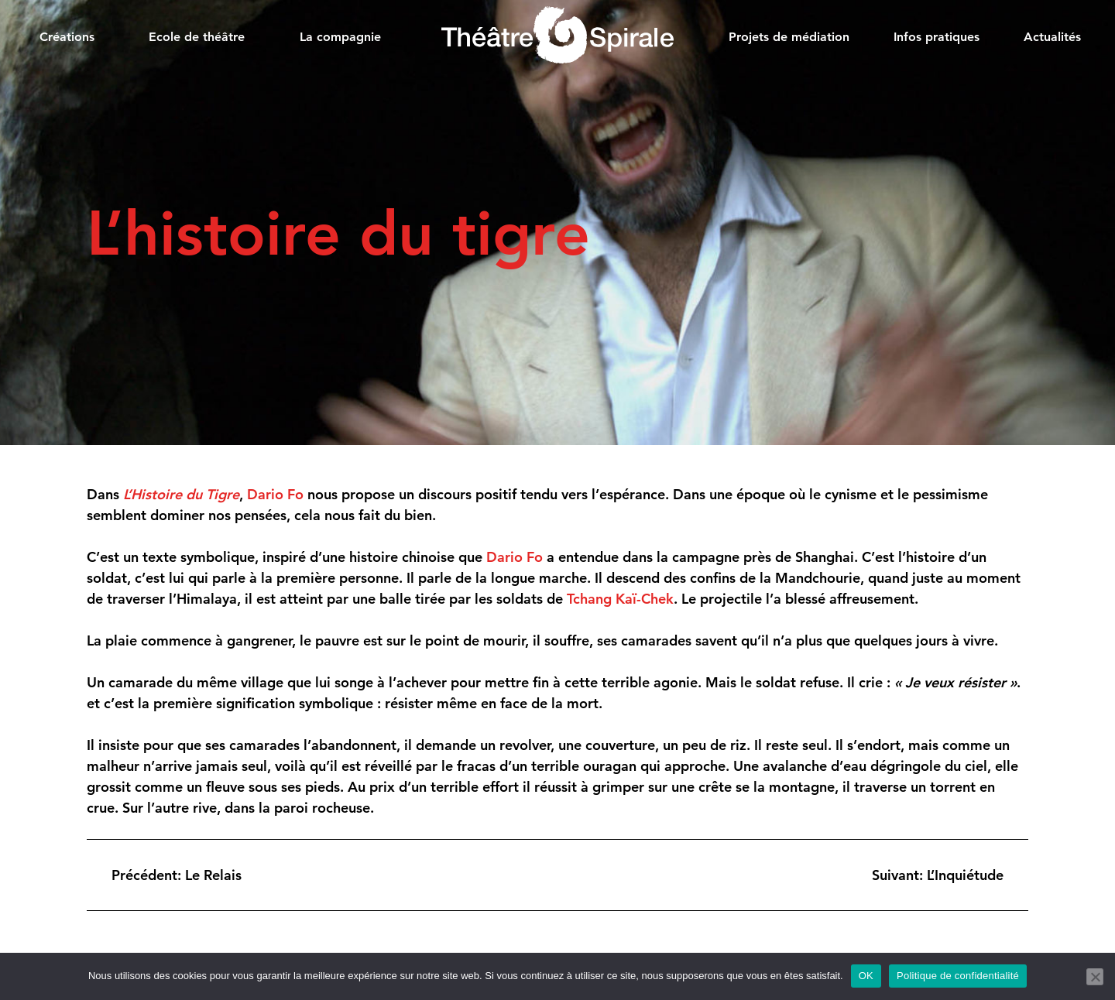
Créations (66, 36)
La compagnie (340, 36)
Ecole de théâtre (197, 36)
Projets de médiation (789, 36)
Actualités (1052, 36)
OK (866, 975)
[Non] (1094, 976)
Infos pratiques (936, 36)
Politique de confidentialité (958, 975)
